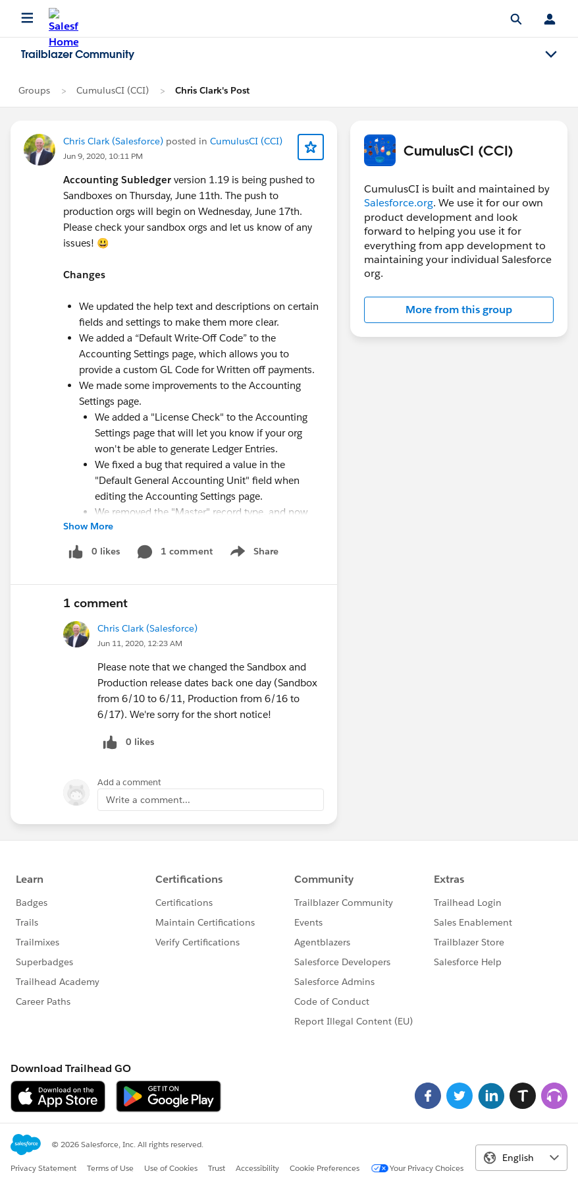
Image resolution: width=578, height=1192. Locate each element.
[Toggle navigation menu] (551, 54)
